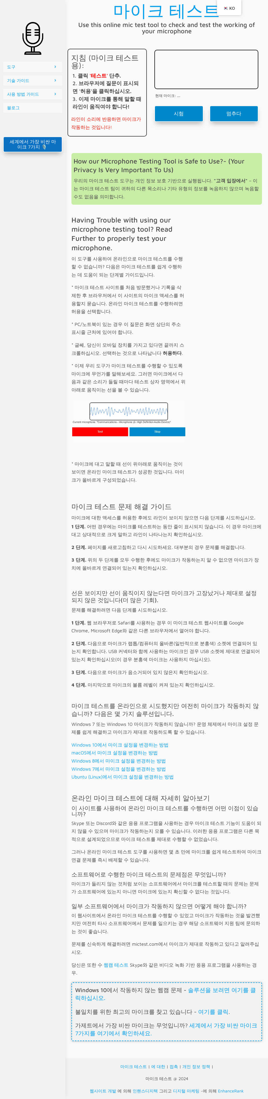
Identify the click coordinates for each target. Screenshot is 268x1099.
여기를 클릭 (213, 1011)
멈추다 (233, 113)
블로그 (13, 107)
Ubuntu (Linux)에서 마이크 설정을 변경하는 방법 (122, 777)
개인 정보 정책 (196, 1066)
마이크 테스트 (133, 1066)
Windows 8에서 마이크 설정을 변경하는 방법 (118, 761)
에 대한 (158, 1066)
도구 (11, 66)
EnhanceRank (231, 1091)
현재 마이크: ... (167, 95)
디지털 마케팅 (186, 1091)
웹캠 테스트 (116, 965)
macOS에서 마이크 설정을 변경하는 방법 (114, 752)
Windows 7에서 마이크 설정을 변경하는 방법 (118, 769)
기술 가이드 (18, 80)
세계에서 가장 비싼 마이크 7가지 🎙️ (33, 144)
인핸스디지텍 (145, 1091)
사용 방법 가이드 (23, 94)
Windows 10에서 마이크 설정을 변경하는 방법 (120, 745)
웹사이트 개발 (103, 1091)
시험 (179, 113)
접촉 (174, 1066)
